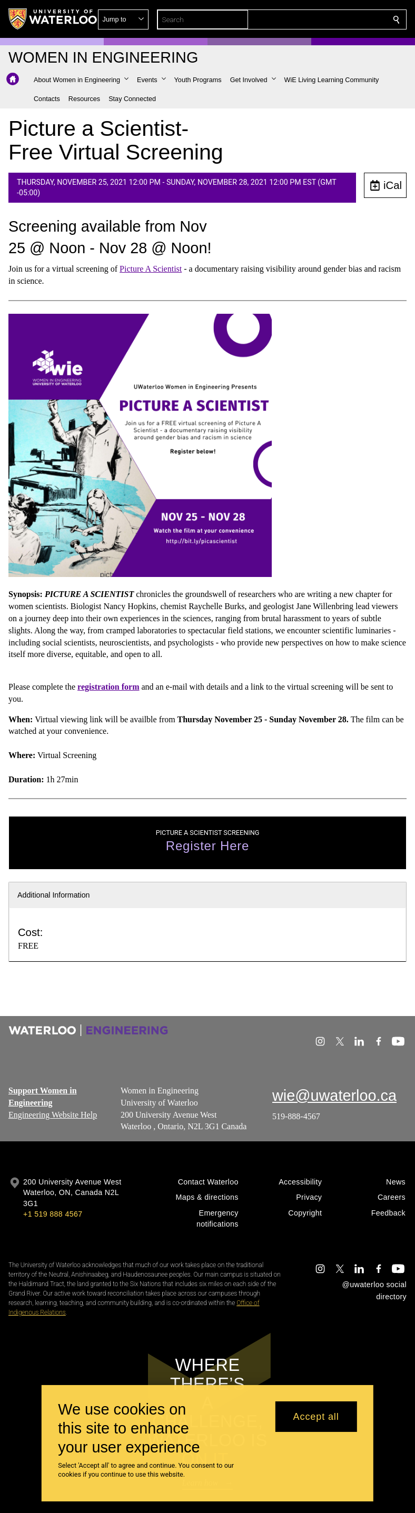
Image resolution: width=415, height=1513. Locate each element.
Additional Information (53, 895)
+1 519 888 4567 (52, 1214)
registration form (108, 686)
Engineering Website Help (52, 1114)
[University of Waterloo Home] (53, 18)
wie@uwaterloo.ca (334, 1095)
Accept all (316, 1416)
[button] (320, 19)
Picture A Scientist (151, 268)
